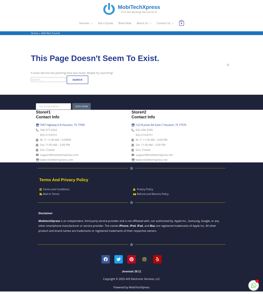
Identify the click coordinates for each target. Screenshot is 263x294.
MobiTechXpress (140, 8)
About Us (142, 25)
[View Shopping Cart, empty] (181, 25)
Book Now (124, 25)
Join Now (81, 108)
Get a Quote (105, 25)
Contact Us (163, 25)
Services (84, 25)
